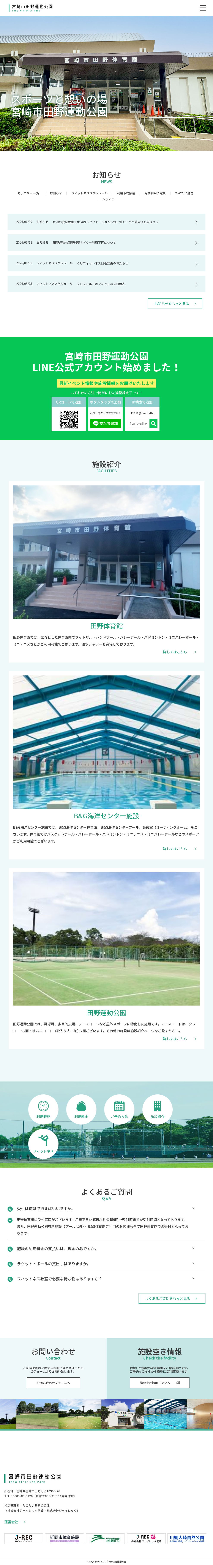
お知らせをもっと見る (175, 303)
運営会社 (14, 1521)
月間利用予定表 (155, 193)
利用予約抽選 (126, 193)
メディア (109, 199)
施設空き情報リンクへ (160, 1383)
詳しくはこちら (175, 651)
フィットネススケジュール (89, 193)
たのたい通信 (184, 193)
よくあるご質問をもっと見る (171, 1298)
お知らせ (56, 193)
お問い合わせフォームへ (53, 1383)
